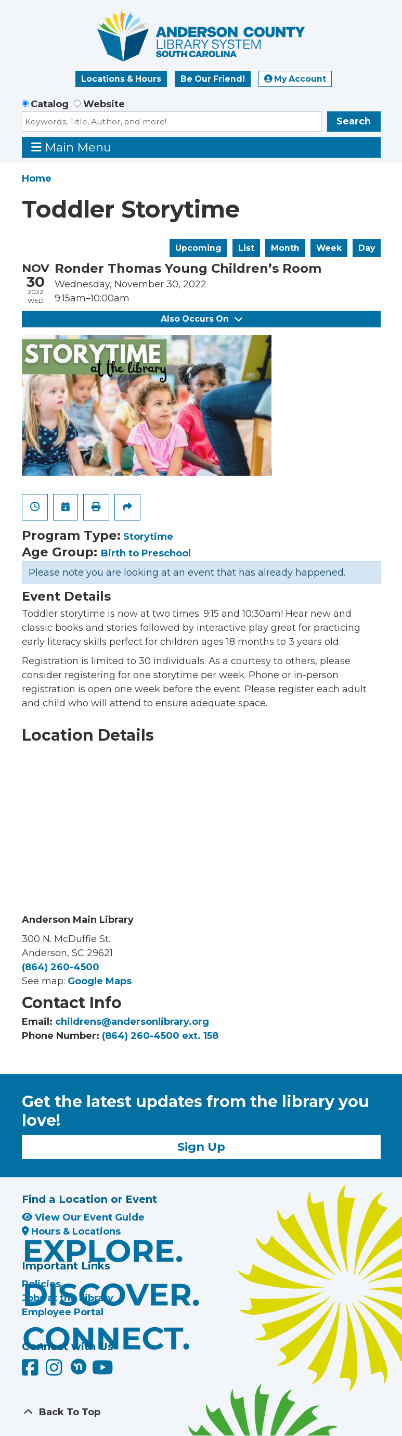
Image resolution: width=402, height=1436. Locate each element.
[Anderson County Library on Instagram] (55, 1371)
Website (104, 104)
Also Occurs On (201, 319)
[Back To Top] (201, 1412)
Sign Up (201, 1146)
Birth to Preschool (146, 553)
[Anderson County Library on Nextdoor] (78, 1366)
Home (36, 178)
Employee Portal (62, 1312)
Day (366, 248)
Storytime (148, 536)
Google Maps (100, 981)
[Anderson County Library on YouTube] (102, 1371)
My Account (295, 79)
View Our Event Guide (83, 1217)
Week (329, 248)
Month (285, 248)
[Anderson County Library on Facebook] (31, 1371)
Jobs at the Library (67, 1298)
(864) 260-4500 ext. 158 (160, 1035)
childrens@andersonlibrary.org (132, 1021)
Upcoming (198, 248)
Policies (41, 1284)
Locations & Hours (121, 79)
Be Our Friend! (212, 79)
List (246, 248)
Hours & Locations (71, 1231)
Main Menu (71, 147)
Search (353, 121)
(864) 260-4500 (60, 967)
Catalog (50, 104)
